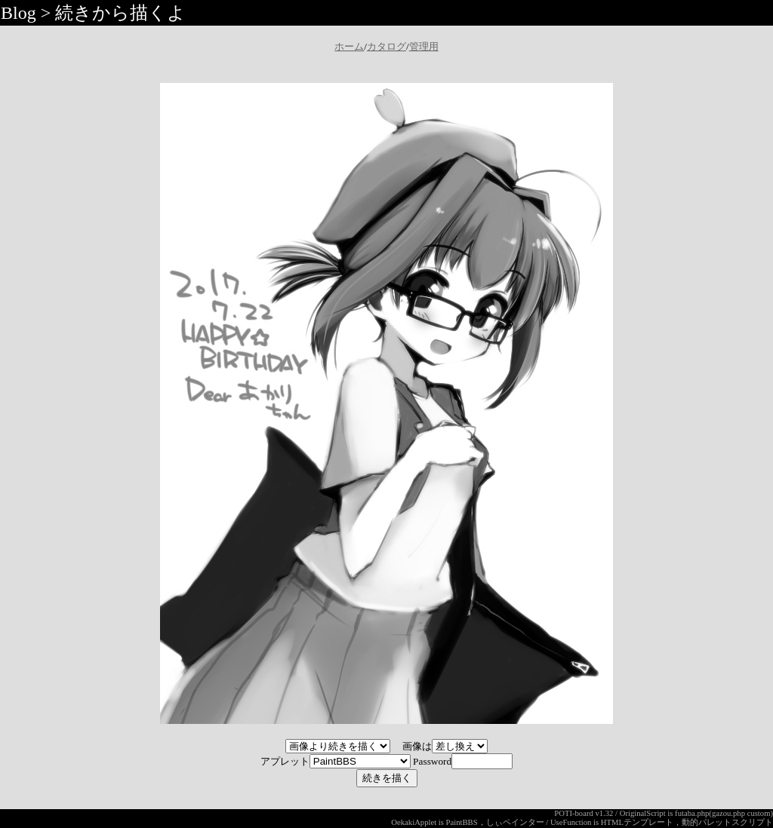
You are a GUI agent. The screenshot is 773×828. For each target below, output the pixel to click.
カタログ (386, 46)
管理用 (424, 46)
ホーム (349, 46)
